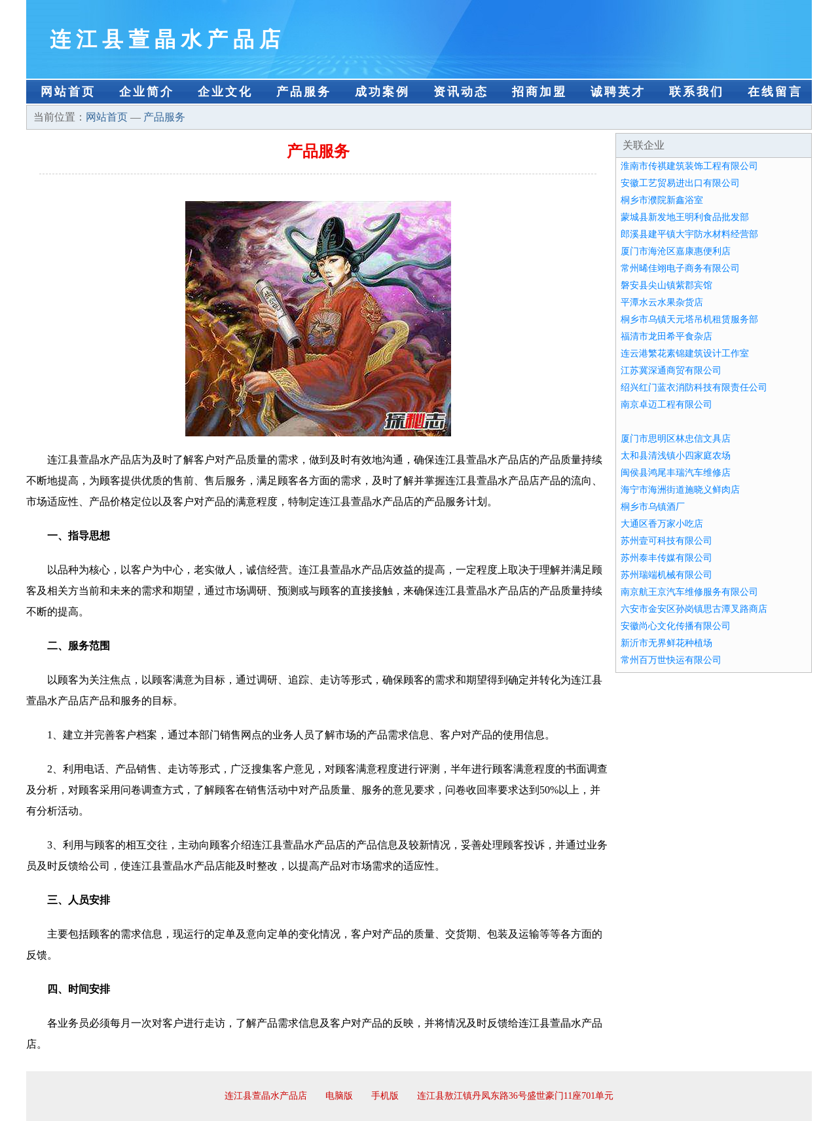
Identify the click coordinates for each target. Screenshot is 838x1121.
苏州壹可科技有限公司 (666, 541)
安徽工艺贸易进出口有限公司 (680, 183)
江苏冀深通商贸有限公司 (671, 370)
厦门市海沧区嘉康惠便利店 (676, 251)
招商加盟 (539, 91)
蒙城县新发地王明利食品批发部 (685, 217)
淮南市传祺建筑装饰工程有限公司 (689, 166)
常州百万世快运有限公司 (671, 660)
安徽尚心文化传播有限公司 (676, 626)
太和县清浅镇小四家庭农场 (676, 456)
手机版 (385, 1096)
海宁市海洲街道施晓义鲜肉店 (680, 490)
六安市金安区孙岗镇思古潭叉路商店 (694, 609)
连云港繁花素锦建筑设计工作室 (685, 353)
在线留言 (775, 91)
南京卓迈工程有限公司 (666, 404)
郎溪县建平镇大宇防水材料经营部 (689, 234)
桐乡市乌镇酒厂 (653, 507)
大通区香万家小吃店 (662, 524)
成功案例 (382, 91)
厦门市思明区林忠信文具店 (676, 439)
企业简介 (146, 91)
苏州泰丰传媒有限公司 (666, 558)
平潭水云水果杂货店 (662, 302)
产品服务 (303, 91)
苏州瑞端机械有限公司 (666, 575)
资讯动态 (460, 91)
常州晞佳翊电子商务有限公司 (680, 268)
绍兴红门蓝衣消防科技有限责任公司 (694, 387)
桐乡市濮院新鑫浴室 (662, 200)
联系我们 (696, 91)
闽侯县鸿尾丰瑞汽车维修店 (676, 473)
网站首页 (68, 91)
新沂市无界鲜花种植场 (666, 643)
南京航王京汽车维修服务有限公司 (689, 592)
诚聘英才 (618, 91)
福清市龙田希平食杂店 (666, 336)
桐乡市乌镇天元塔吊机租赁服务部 (689, 319)
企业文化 (225, 91)
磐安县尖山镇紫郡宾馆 (666, 285)
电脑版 (339, 1096)
